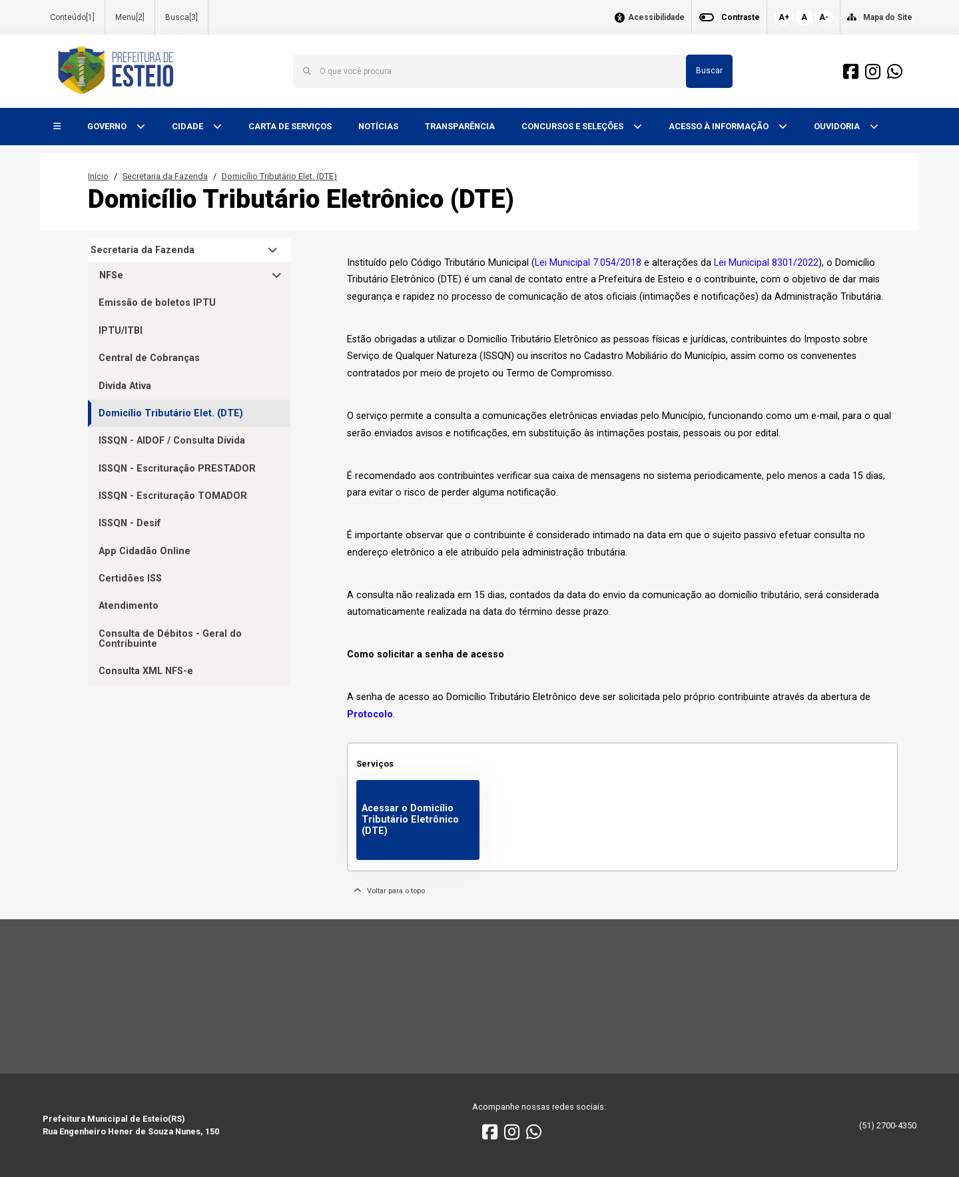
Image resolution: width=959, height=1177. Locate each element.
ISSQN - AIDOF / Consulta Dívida (172, 440)
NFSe (111, 275)
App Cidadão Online (144, 551)
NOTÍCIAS (378, 126)
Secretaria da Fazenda (165, 176)
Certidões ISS (130, 578)
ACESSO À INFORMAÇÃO (720, 126)
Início (98, 176)
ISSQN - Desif (130, 523)
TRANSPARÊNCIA (460, 126)
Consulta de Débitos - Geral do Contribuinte (170, 638)
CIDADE (188, 126)
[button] (57, 127)
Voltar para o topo (389, 891)
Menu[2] (130, 17)
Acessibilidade (656, 17)
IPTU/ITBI (121, 330)
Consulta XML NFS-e (146, 671)
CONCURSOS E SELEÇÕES (573, 126)
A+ (784, 17)
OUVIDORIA (838, 126)
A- (823, 17)
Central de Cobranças (149, 358)
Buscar (709, 70)
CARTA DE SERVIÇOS (290, 126)
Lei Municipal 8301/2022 (766, 262)
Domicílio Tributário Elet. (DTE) (279, 176)
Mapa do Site (887, 17)
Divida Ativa (125, 386)
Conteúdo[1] (72, 17)
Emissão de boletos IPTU (157, 302)
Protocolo (370, 714)
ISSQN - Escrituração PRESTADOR (177, 468)
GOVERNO (108, 126)
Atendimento (129, 605)
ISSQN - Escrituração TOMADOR (173, 496)
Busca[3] (181, 17)
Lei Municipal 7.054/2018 (588, 262)
